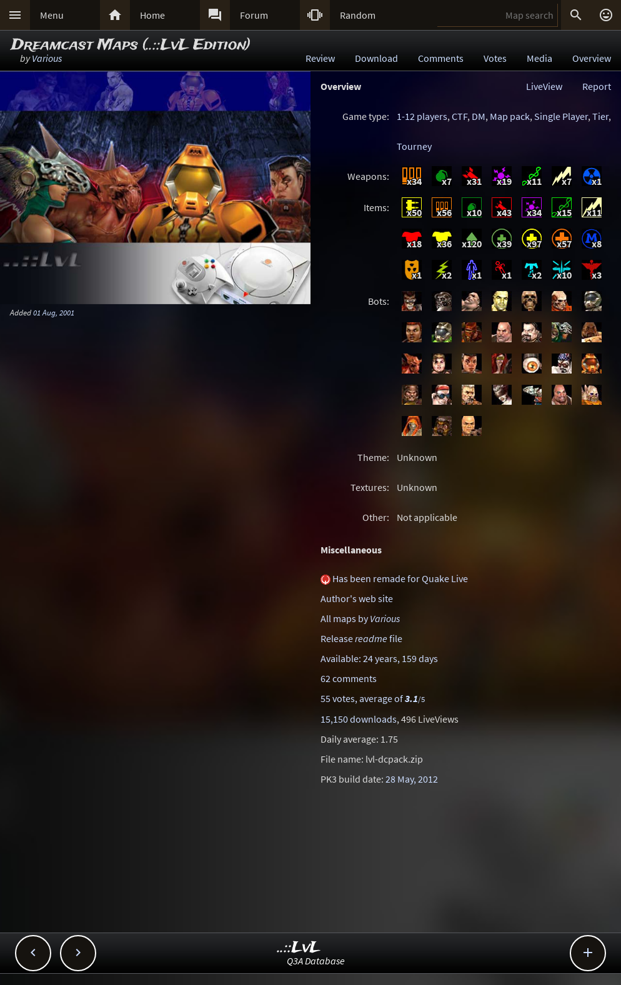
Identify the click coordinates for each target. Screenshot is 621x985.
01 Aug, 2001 (53, 312)
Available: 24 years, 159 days (379, 658)
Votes (495, 58)
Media (539, 58)
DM (478, 116)
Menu (52, 15)
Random (357, 15)
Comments (441, 58)
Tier (600, 116)
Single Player (561, 116)
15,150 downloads (358, 719)
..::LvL (299, 948)
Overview (591, 58)
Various (47, 58)
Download (376, 58)
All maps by (360, 618)
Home (152, 15)
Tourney (414, 146)
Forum (254, 15)
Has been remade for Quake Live (400, 578)
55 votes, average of (372, 698)
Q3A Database (316, 960)
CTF (459, 116)
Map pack (510, 116)
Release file (361, 638)
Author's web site (356, 598)
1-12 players (422, 116)
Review (320, 58)
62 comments (348, 678)
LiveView (544, 86)
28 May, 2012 (411, 779)
